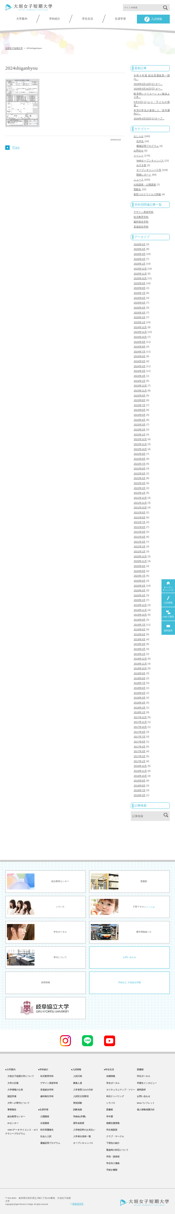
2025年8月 (139, 288)
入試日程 (76, 1076)
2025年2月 (139, 317)
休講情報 (109, 1076)
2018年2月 (139, 707)
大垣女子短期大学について (19, 1076)
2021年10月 (140, 507)
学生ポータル (112, 1083)
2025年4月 (139, 307)
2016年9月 (139, 780)
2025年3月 (139, 312)
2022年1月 (139, 492)
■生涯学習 (43, 1109)
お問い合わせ (129, 957)
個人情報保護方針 (146, 1109)
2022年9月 (139, 453)
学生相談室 (110, 1130)
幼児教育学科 (141, 217)
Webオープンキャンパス (150, 160)
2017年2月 (139, 756)
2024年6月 (139, 356)
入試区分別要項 (80, 1096)
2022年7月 (139, 463)
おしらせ (139, 136)
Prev (12, 147)
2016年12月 (140, 766)
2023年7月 (139, 405)
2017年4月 (139, 746)
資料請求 (141, 1090)
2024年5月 (139, 361)
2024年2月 (139, 376)
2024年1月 (139, 381)
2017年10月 (140, 727)
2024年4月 (139, 366)
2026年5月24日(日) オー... (148, 88)
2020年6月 (139, 580)
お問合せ (139, 150)
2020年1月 (139, 600)
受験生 (137, 189)
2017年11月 (140, 722)
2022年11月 (140, 444)
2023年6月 (139, 410)
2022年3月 (139, 483)
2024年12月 (140, 327)
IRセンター (11, 1123)
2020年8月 (139, 571)
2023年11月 (140, 390)
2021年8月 (139, 517)
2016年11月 (140, 771)
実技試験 (76, 1103)
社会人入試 (44, 1136)
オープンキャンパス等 (148, 170)
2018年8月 (139, 678)
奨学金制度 (77, 1123)
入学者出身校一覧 (81, 1136)
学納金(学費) (78, 1116)
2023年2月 (139, 429)
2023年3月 (139, 424)
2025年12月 (140, 268)
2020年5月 (139, 585)
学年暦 (108, 1116)
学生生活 (87, 18)
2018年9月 (139, 673)
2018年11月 (140, 663)
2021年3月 (139, 541)
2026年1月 (139, 263)
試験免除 (76, 1109)
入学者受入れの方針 (82, 1090)
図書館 (108, 1109)
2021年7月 (139, 522)
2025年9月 (139, 283)
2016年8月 (139, 785)
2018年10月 (140, 668)
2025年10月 (140, 278)
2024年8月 (139, 346)
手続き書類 (110, 1170)
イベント (139, 155)
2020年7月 (139, 575)
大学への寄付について (17, 1103)
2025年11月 (140, 273)
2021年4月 (139, 536)
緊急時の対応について (116, 1150)
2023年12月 (140, 385)
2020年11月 (140, 561)
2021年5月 (139, 531)
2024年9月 (139, 342)
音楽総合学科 (141, 226)
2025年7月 (139, 293)
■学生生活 (109, 1069)
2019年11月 (140, 610)
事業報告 (10, 1109)
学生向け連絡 (112, 1163)
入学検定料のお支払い (83, 1130)
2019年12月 (140, 605)
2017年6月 (139, 741)
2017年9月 (139, 732)
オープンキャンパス (82, 1143)
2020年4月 (139, 590)
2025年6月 (139, 298)
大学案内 (21, 18)
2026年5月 (139, 244)
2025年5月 (139, 302)
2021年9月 (139, 512)
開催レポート (143, 174)
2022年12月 (140, 439)
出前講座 (43, 1123)
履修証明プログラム (147, 146)
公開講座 (43, 1116)
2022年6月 (139, 468)
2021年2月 (139, 546)
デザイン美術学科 (143, 212)
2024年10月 (140, 337)
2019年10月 (140, 614)
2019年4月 (139, 639)
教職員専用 (77, 1204)
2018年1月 (139, 712)
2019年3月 (139, 644)
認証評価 (10, 1096)
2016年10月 (140, 776)
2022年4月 (139, 478)
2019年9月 (139, 619)
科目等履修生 (46, 1130)
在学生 (140, 141)
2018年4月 (139, 697)
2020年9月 (139, 566)
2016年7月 (139, 790)
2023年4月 (139, 419)
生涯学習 (120, 18)
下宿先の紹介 (112, 1143)
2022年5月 (139, 473)
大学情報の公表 (14, 1090)
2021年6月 (139, 527)
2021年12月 (140, 497)
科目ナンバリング (114, 1096)
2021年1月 (139, 551)
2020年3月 (139, 595)
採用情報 (45, 982)
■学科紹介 (43, 1069)
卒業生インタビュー (147, 1083)
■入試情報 (76, 1069)
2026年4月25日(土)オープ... (149, 118)
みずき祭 (141, 165)
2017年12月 (140, 717)
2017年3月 (139, 751)
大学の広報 (11, 1083)
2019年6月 (139, 629)
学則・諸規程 (112, 1156)
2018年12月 (140, 658)
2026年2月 (139, 259)
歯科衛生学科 (141, 221)
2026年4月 (139, 249)
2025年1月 (139, 322)
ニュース (139, 179)
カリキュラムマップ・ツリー (119, 1090)
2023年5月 (139, 415)
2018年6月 (139, 688)
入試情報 (153, 19)
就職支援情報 (112, 1123)
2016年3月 (139, 795)
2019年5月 (139, 634)
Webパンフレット (146, 1103)
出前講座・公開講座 (145, 184)
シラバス (109, 1103)
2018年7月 (139, 683)
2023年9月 (139, 395)
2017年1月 (139, 761)
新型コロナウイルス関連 (147, 194)
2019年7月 (139, 624)
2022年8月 (139, 458)
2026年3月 (139, 254)
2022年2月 (139, 488)
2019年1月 (139, 654)
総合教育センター (15, 1116)
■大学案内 (10, 1069)
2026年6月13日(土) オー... (148, 84)
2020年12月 (140, 556)
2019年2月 (139, 649)
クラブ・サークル (114, 1136)
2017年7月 (139, 736)
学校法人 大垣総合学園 (129, 982)
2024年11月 (140, 332)
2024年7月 (139, 351)
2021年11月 (140, 502)
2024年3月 (139, 371)
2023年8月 (139, 400)
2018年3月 (139, 702)
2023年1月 (139, 434)
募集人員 (76, 1083)
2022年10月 (140, 449)
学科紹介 (54, 18)
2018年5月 (139, 693)
